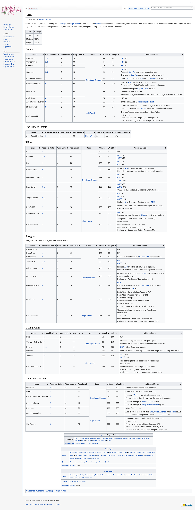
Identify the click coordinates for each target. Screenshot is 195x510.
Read (125, 8)
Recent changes (8, 27)
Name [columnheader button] (34, 55)
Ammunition (69, 443)
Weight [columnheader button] (114, 55)
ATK (129, 82)
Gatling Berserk (85, 475)
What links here (8, 54)
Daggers (93, 438)
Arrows (77, 443)
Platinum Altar (143, 475)
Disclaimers (56, 504)
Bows (87, 438)
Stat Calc (6, 42)
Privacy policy (29, 504)
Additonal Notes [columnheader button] (151, 55)
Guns (98, 438)
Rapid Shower (142, 89)
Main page (7, 24)
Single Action (130, 455)
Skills (64, 455)
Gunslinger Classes (93, 80)
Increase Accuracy (81, 455)
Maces (138, 438)
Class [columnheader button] (92, 55)
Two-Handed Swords (99, 440)
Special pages (8, 59)
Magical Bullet (101, 455)
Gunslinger (62, 24)
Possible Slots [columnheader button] (51, 55)
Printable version (9, 62)
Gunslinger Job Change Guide (80, 462)
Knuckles (132, 438)
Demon (143, 273)
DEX (153, 202)
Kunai (88, 443)
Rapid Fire (121, 455)
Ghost (143, 215)
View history (144, 8)
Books (82, 438)
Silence (163, 412)
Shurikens (95, 443)
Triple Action (95, 458)
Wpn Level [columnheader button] (65, 55)
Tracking (73, 458)
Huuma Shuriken (107, 438)
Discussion (33, 8)
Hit (125, 202)
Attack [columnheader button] (105, 55)
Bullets (98, 24)
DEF (132, 288)
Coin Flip (131, 72)
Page (25, 8)
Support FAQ (7, 47)
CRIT (119, 158)
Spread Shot (144, 257)
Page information (9, 66)
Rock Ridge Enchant (146, 102)
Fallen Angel (74, 475)
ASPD (152, 79)
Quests (64, 462)
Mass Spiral (121, 475)
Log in (191, 2)
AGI (141, 79)
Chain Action (82, 452)
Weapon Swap (87, 478)
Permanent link (8, 64)
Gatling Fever (141, 452)
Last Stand (92, 455)
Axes (76, 438)
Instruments (118, 438)
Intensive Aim (111, 475)
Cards (5, 39)
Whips (109, 440)
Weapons (101, 435)
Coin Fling (91, 452)
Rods (83, 440)
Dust (125, 452)
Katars (125, 438)
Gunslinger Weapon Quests (100, 462)
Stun (151, 412)
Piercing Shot (111, 455)
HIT (122, 58)
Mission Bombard (131, 475)
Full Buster (131, 452)
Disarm (120, 452)
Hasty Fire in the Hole (150, 404)
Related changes (9, 57)
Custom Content (8, 37)
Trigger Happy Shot (83, 458)
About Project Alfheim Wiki (43, 504)
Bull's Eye (73, 452)
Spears (88, 440)
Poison (173, 412)
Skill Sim (6, 44)
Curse (156, 412)
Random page (8, 29)
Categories (30, 491)
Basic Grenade (148, 402)
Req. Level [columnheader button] (77, 55)
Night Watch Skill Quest (78, 481)
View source (133, 8)
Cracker (105, 452)
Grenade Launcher (45, 19)
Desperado (112, 452)
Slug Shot (77, 478)
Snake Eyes (140, 455)
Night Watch (75, 24)
